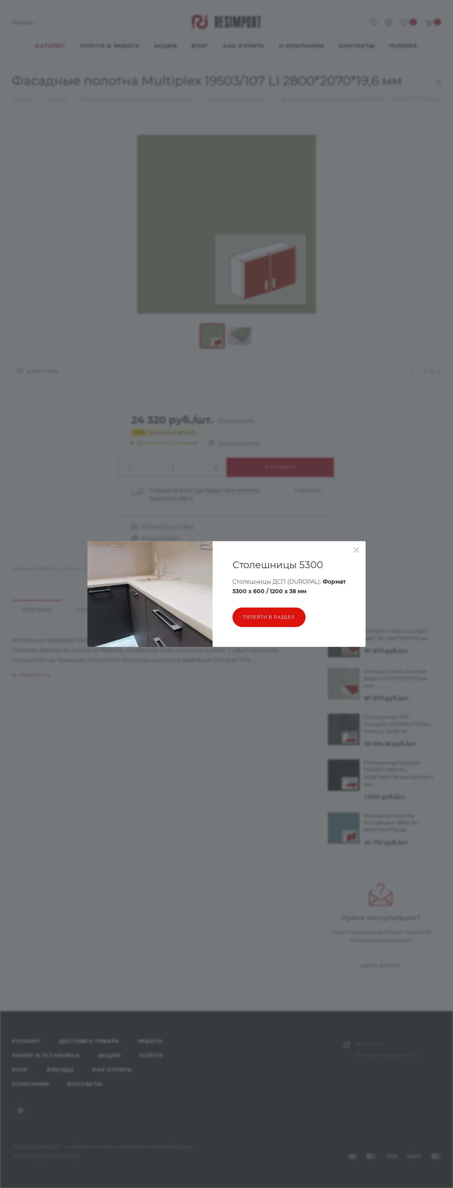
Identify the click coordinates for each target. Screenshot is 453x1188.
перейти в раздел (269, 617)
